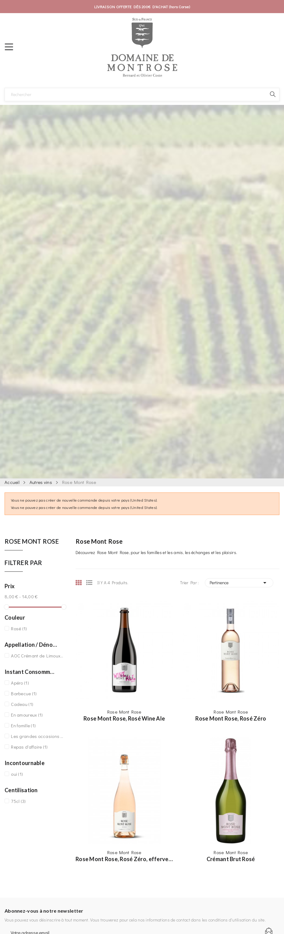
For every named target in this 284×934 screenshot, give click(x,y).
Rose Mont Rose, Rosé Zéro (230, 718)
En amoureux (27, 715)
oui (17, 774)
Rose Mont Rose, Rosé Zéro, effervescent (124, 859)
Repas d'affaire (29, 747)
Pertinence (239, 582)
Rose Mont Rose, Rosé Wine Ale (124, 718)
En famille (23, 725)
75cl (18, 801)
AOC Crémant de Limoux (37, 656)
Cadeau (22, 704)
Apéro (20, 683)
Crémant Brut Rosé (231, 859)
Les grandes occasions (37, 736)
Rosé (19, 628)
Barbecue (24, 693)
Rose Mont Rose (32, 541)
